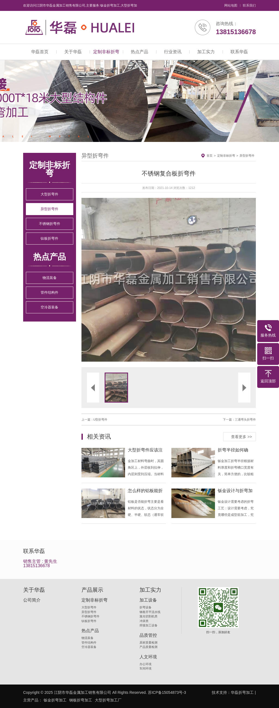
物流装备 (50, 278)
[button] (125, 280)
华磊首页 (39, 51)
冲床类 (144, 621)
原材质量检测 (148, 642)
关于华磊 (73, 51)
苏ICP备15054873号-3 (167, 692)
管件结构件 (49, 292)
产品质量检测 (148, 646)
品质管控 (148, 635)
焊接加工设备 (148, 625)
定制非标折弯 (106, 51)
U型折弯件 (100, 419)
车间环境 (145, 668)
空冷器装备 (49, 307)
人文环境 (148, 657)
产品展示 (92, 590)
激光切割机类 (148, 616)
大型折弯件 (49, 194)
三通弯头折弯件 (245, 419)
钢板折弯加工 (80, 700)
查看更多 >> (241, 436)
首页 (210, 155)
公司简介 (32, 600)
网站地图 (230, 5)
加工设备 (148, 600)
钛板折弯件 (49, 238)
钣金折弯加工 (55, 700)
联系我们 (249, 5)
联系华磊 (239, 51)
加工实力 (206, 51)
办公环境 (145, 664)
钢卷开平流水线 (150, 612)
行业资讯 (172, 51)
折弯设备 (145, 607)
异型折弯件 (49, 209)
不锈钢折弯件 (49, 224)
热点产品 (139, 51)
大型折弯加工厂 (108, 700)
